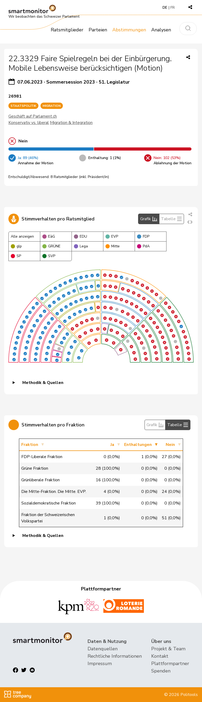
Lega (81, 246)
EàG (48, 236)
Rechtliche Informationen (115, 656)
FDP (143, 236)
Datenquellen (103, 649)
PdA (143, 246)
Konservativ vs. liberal (28, 123)
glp (16, 246)
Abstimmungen (129, 30)
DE (165, 7)
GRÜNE (51, 246)
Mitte (112, 246)
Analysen (161, 30)
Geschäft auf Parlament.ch (32, 116)
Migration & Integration (71, 123)
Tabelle (171, 219)
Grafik (148, 219)
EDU (80, 236)
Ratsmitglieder (67, 30)
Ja (112, 445)
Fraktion (29, 445)
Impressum (100, 663)
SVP (48, 255)
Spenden (160, 671)
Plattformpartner (170, 663)
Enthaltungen (138, 445)
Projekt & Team (168, 649)
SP (16, 255)
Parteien (98, 30)
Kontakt (159, 656)
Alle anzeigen (22, 236)
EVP (111, 236)
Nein (170, 445)
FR (172, 7)
